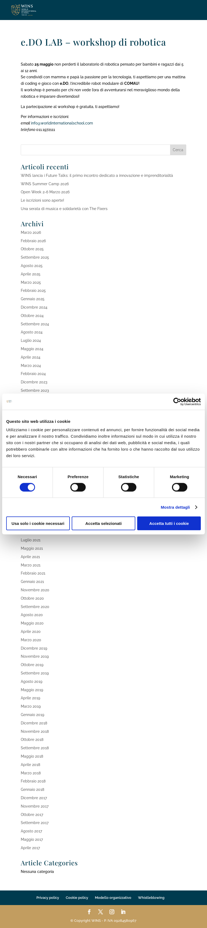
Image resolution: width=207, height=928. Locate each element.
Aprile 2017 (30, 848)
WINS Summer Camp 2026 (45, 184)
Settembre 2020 (35, 607)
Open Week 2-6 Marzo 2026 (45, 192)
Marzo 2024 (31, 365)
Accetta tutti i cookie (169, 523)
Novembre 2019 (35, 656)
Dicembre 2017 (34, 798)
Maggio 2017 (32, 839)
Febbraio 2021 (33, 573)
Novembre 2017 (35, 806)
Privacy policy (47, 898)
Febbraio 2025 (33, 290)
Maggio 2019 (32, 690)
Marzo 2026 (31, 232)
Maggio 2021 (32, 548)
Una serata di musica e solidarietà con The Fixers (64, 209)
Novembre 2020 (35, 590)
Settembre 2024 (35, 324)
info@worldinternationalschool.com (63, 123)
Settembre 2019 (35, 673)
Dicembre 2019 (34, 648)
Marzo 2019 (31, 706)
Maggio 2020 (32, 623)
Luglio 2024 (31, 340)
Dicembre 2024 (34, 307)
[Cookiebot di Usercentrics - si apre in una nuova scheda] (177, 401)
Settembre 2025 (35, 257)
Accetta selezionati (103, 523)
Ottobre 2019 (32, 665)
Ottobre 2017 (32, 814)
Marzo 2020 (31, 640)
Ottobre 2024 (32, 315)
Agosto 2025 (32, 266)
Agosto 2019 (31, 681)
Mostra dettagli (175, 507)
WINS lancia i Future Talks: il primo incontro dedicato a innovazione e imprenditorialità (97, 175)
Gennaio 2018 (32, 789)
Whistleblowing (151, 898)
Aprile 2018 (30, 764)
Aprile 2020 (31, 631)
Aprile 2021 (30, 557)
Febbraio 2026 (33, 241)
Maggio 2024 (32, 349)
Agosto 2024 (32, 332)
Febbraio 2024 (33, 374)
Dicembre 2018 (34, 723)
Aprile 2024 (30, 357)
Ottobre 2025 (32, 249)
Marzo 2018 (31, 773)
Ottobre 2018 (32, 739)
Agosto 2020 (32, 615)
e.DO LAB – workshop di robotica (93, 42)
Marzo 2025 (31, 282)
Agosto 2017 (31, 831)
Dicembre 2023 (34, 382)
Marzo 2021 (30, 565)
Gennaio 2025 (32, 299)
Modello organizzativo (113, 898)
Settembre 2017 (35, 823)
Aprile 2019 (30, 698)
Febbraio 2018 (33, 781)
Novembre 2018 (35, 731)
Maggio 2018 (32, 756)
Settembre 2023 (35, 390)
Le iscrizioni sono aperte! (42, 200)
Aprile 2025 (30, 274)
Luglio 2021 (30, 540)
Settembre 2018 (35, 748)
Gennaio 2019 (32, 715)
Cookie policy (77, 898)
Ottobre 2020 (32, 598)
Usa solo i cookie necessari (38, 523)
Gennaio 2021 (32, 581)
